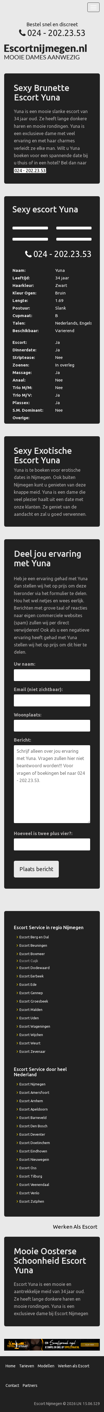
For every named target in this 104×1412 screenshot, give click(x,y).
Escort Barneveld (33, 1117)
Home (11, 1366)
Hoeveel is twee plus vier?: (43, 833)
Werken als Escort (73, 1366)
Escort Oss (28, 1168)
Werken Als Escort (75, 1227)
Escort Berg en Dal (34, 937)
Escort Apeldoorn (33, 1109)
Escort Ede (28, 984)
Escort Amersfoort (34, 1092)
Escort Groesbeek (33, 1001)
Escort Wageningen (34, 1026)
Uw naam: (24, 664)
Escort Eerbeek (31, 976)
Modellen (46, 1366)
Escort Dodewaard (34, 968)
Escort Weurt (29, 1043)
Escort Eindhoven (33, 1151)
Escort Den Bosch (33, 1126)
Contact (12, 1385)
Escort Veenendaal (34, 1184)
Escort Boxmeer (32, 954)
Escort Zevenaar (32, 1051)
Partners (30, 1385)
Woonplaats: (27, 714)
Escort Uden (29, 1018)
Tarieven (26, 1366)
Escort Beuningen (33, 945)
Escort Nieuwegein (34, 1159)
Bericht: (22, 739)
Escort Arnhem (31, 1101)
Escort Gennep (31, 993)
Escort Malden (30, 1009)
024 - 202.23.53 (56, 33)
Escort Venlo (29, 1193)
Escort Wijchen (31, 1035)
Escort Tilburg (30, 1176)
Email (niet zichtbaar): (38, 689)
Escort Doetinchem (34, 1143)
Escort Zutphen (31, 1201)
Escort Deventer (32, 1134)
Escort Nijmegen (32, 1084)
